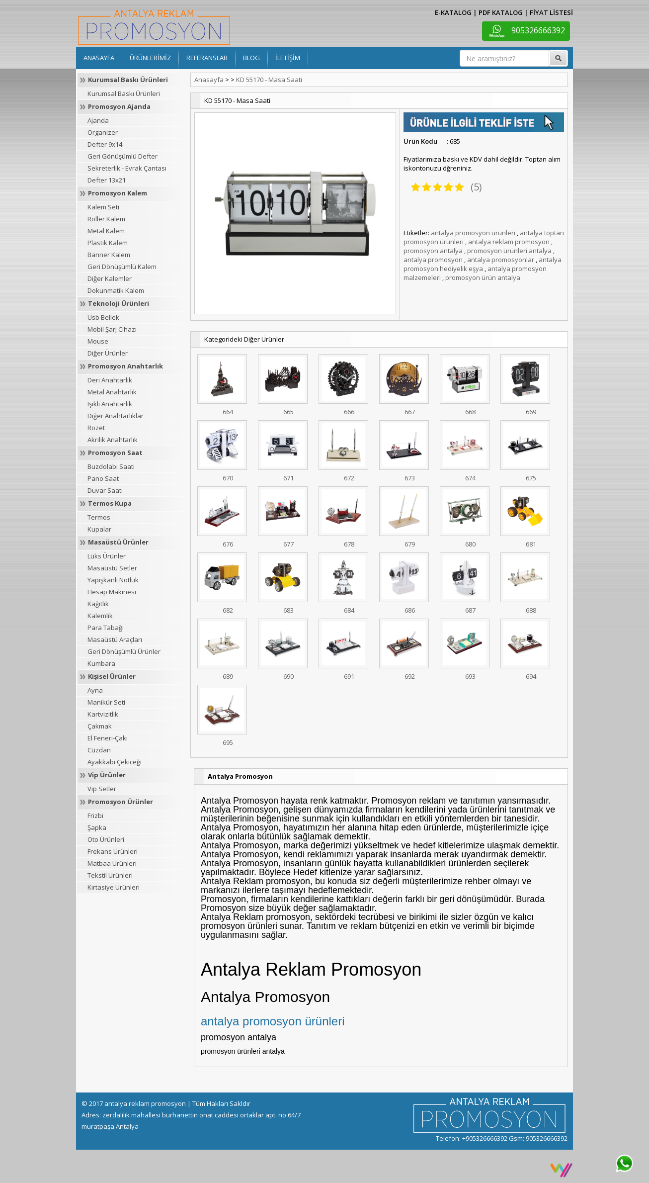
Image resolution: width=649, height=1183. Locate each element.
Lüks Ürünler (106, 555)
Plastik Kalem (107, 242)
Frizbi (95, 815)
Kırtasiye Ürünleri (113, 887)
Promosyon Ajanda (119, 106)
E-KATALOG (453, 12)
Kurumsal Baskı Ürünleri (128, 79)
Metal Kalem (106, 230)
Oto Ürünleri (105, 839)
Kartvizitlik (102, 714)
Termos (98, 517)
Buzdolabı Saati (111, 466)
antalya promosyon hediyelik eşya (483, 264)
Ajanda (98, 120)
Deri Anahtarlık (109, 379)
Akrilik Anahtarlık (112, 439)
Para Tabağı (105, 627)
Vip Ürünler (107, 774)
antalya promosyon (433, 259)
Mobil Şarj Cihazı (112, 329)
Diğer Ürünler (107, 353)
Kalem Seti (103, 206)
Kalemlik (100, 615)
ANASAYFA (98, 57)
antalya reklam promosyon (509, 241)
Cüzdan (99, 749)
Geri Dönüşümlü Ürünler (124, 651)
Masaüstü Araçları (114, 639)
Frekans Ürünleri (112, 851)
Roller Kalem (106, 218)
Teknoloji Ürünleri (118, 303)
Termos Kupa (110, 503)
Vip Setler (101, 788)
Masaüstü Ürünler (118, 542)
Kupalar (99, 529)
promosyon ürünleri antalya (509, 250)
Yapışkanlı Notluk (113, 579)
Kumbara (101, 663)
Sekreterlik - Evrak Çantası (126, 168)
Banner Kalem (108, 254)
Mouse (97, 341)
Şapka (96, 827)
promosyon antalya (433, 250)
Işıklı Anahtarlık (109, 403)
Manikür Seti (106, 702)
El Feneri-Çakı (107, 737)
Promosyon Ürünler (120, 801)
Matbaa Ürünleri (112, 863)
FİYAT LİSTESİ (551, 12)
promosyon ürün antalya (482, 277)
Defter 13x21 (106, 180)
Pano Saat (103, 478)
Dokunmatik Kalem (115, 290)
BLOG (251, 57)
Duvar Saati (105, 490)
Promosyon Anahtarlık (125, 366)
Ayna (95, 690)
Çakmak (99, 726)
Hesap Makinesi (111, 591)
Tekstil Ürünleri (110, 875)
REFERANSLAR (207, 57)
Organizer (102, 132)
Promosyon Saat (115, 452)
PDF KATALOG (501, 12)
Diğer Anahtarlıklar (115, 415)
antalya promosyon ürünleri (473, 232)
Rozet (96, 427)
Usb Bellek (103, 317)
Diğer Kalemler (109, 278)
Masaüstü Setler (112, 567)
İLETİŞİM (287, 57)
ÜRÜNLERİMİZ (150, 57)
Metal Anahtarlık (112, 391)
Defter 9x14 (104, 144)
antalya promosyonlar (500, 259)
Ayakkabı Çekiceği (114, 761)
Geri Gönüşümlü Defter (122, 156)
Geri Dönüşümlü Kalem (122, 266)
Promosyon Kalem (117, 192)
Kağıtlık (98, 603)
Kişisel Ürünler (112, 676)
